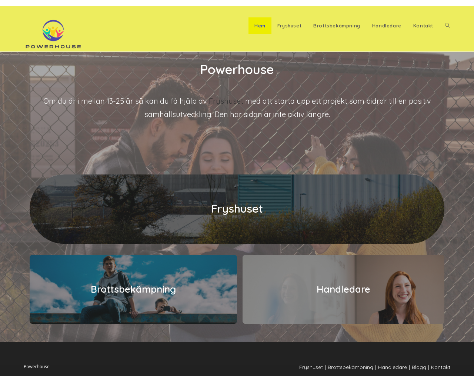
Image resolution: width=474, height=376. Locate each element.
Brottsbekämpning (133, 289)
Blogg (419, 367)
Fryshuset (226, 101)
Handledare (343, 289)
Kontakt (440, 367)
